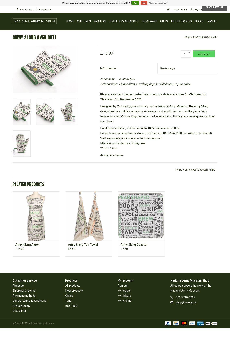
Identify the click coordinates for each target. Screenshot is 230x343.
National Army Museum (184, 290)
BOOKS (199, 21)
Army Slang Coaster (134, 244)
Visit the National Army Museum (34, 9)
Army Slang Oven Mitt (205, 37)
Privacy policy (21, 305)
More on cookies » (158, 3)
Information (108, 68)
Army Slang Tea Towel (83, 244)
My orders (124, 290)
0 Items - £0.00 (177, 9)
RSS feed (71, 305)
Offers (69, 295)
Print (212, 170)
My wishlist (125, 300)
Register (123, 285)
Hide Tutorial (214, 6)
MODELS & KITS (181, 21)
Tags (68, 300)
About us (18, 285)
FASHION (100, 21)
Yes (135, 3)
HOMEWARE (149, 21)
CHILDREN (84, 21)
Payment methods (24, 295)
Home (70, 21)
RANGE (211, 21)
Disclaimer (19, 310)
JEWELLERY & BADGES (123, 21)
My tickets (124, 295)
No (143, 3)
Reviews (167, 68)
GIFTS (164, 21)
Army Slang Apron (27, 244)
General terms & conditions (30, 300)
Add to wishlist (183, 170)
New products (74, 290)
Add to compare (200, 170)
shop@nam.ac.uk (186, 302)
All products (72, 285)
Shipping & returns (24, 290)
